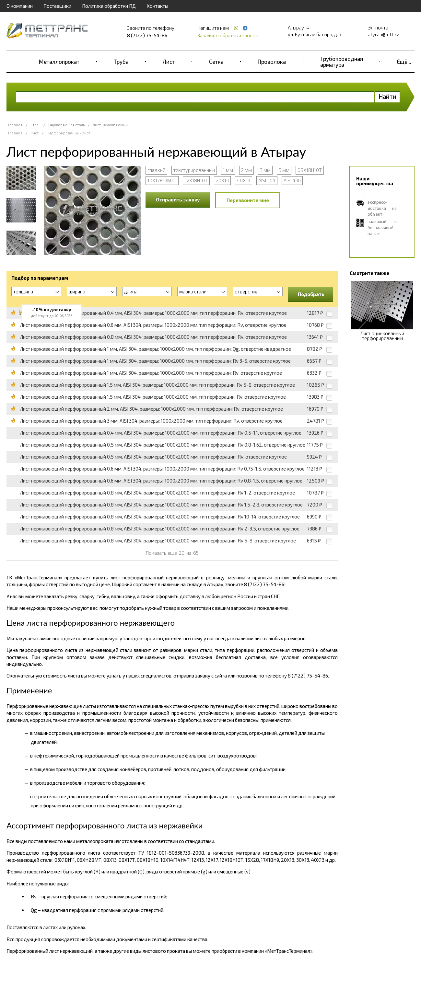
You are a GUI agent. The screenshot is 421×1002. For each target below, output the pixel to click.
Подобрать (311, 294)
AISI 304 (266, 180)
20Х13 (222, 180)
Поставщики (57, 6)
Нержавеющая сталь (66, 125)
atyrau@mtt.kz (383, 34)
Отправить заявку (178, 199)
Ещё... (404, 61)
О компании (19, 6)
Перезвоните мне (248, 200)
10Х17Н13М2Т (162, 180)
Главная (15, 125)
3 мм (265, 170)
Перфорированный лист (68, 133)
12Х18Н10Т (196, 180)
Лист (169, 61)
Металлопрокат (59, 61)
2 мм (246, 170)
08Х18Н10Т (310, 170)
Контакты (157, 6)
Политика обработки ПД (109, 6)
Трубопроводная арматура (341, 61)
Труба (121, 61)
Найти (387, 96)
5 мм (284, 170)
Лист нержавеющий (110, 125)
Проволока (272, 61)
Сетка (216, 61)
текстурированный (194, 170)
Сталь (35, 125)
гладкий (156, 170)
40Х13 (243, 180)
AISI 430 (292, 180)
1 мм (228, 170)
